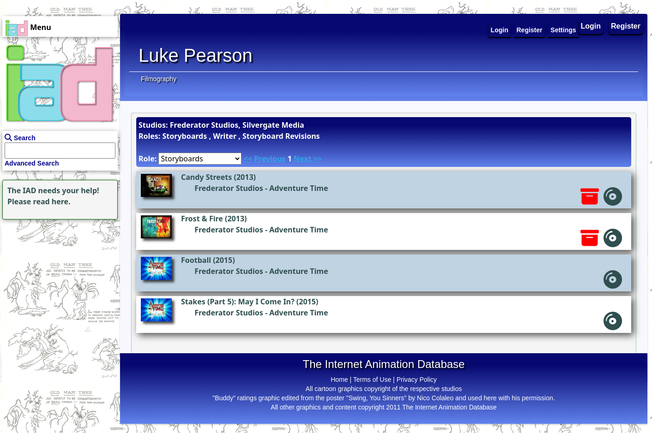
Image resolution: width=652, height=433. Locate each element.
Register (625, 26)
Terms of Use (372, 379)
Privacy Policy (417, 379)
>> (318, 159)
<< (248, 159)
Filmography (158, 79)
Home (339, 379)
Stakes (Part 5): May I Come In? (238, 302)
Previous (269, 159)
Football (196, 260)
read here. (52, 201)
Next (302, 159)
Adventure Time (298, 188)
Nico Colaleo (435, 398)
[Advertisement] (57, 279)
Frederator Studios (228, 188)
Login (591, 26)
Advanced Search (32, 163)
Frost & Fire (202, 219)
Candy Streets (206, 177)
